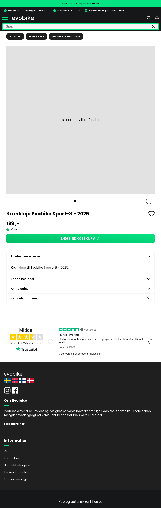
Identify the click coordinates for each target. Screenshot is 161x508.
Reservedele (36, 36)
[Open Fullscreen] (149, 201)
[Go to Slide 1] (75, 201)
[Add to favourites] (151, 213)
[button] (80, 120)
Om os (9, 451)
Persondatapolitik (16, 472)
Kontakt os (11, 458)
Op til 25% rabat (89, 3)
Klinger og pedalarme (66, 36)
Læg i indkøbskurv (80, 238)
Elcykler (15, 36)
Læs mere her (14, 424)
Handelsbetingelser (18, 465)
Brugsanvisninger (16, 479)
